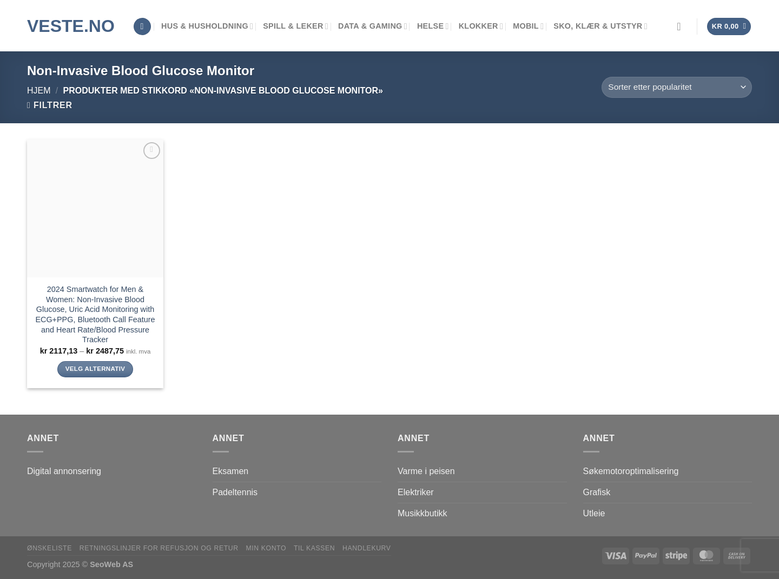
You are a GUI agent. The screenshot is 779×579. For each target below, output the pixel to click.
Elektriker (416, 492)
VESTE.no (71, 26)
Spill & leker (295, 26)
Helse (433, 26)
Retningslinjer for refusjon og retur (159, 548)
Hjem (39, 90)
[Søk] (142, 27)
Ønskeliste (49, 548)
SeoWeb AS (111, 564)
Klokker (481, 26)
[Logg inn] (682, 26)
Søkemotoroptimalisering (631, 471)
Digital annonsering (64, 471)
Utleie (594, 513)
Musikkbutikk (422, 513)
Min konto (266, 548)
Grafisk (597, 492)
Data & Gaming (372, 26)
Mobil (528, 26)
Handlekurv (366, 548)
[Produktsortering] (677, 87)
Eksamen (231, 471)
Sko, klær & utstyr (600, 26)
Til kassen (314, 548)
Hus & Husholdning (207, 26)
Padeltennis (235, 492)
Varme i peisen (426, 471)
